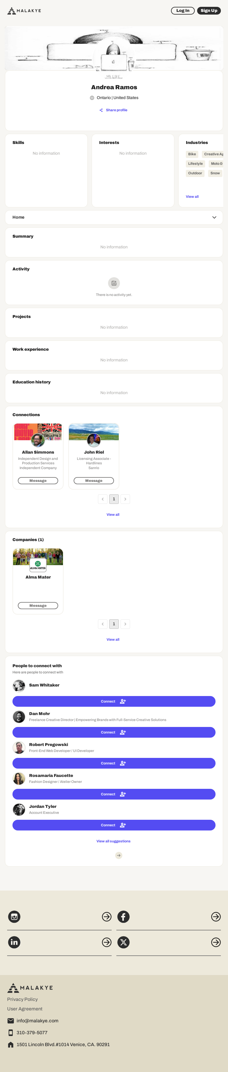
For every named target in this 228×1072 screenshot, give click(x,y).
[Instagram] (59, 920)
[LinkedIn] (59, 945)
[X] (168, 945)
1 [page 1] (114, 499)
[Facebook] (168, 920)
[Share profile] (113, 110)
